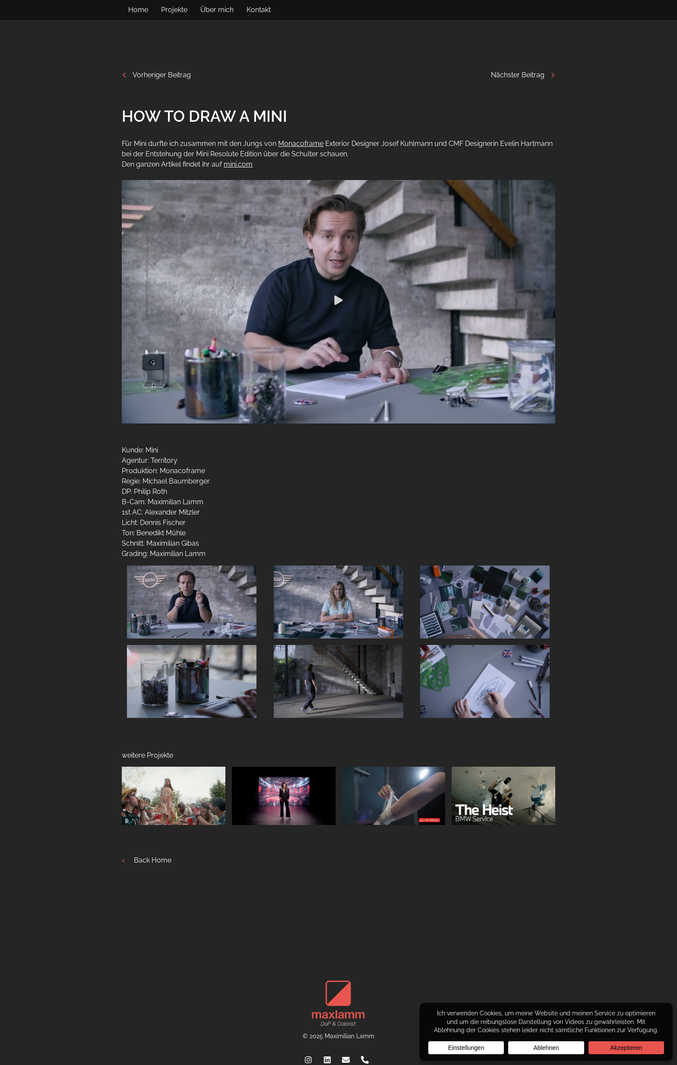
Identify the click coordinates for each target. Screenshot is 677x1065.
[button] (338, 302)
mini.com (238, 164)
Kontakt (259, 10)
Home (138, 10)
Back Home (152, 860)
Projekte (174, 10)
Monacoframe (300, 143)
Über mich (217, 10)
